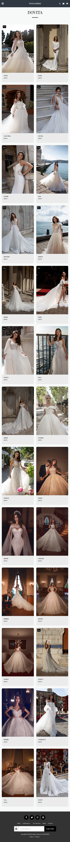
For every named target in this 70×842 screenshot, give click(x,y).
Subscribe (50, 829)
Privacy (37, 837)
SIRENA (6, 438)
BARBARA (6, 619)
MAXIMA (6, 558)
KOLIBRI (6, 196)
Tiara (5, 800)
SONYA (6, 76)
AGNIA (40, 76)
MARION (40, 257)
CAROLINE (41, 558)
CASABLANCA (42, 739)
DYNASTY (40, 679)
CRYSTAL (40, 136)
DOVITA (5, 78)
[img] (18, 48)
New (4, 27)
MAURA (6, 317)
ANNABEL (6, 739)
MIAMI (40, 317)
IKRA (39, 196)
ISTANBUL (41, 438)
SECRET (40, 800)
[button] (3, 3)
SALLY (39, 377)
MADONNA (7, 257)
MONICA (6, 377)
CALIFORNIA (7, 136)
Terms (31, 837)
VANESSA (6, 498)
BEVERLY (40, 619)
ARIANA (40, 498)
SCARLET (6, 679)
